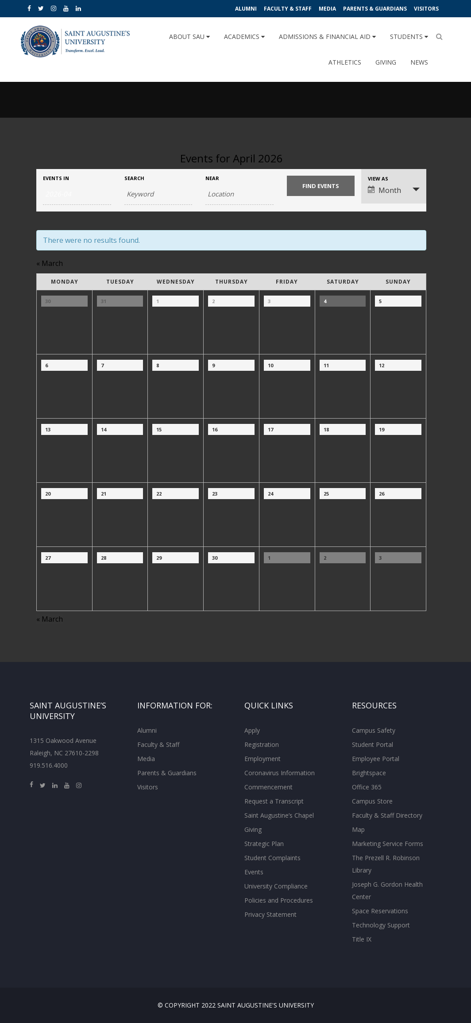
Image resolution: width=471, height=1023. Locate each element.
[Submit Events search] (321, 186)
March (49, 263)
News (419, 62)
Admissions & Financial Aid (327, 36)
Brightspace (369, 773)
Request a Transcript (274, 801)
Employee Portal (375, 758)
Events (253, 872)
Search (134, 178)
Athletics (344, 62)
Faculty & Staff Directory (387, 815)
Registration (261, 744)
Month (384, 190)
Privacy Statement (270, 914)
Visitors (426, 8)
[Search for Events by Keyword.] (158, 194)
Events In (56, 178)
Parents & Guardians (375, 8)
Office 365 (367, 787)
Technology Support (381, 925)
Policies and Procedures (278, 900)
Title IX (361, 939)
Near (212, 178)
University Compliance (276, 886)
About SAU (189, 36)
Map (358, 829)
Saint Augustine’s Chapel (279, 815)
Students (409, 36)
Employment (262, 758)
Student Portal (372, 744)
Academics (244, 36)
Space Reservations (380, 911)
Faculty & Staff (288, 8)
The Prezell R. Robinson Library (386, 864)
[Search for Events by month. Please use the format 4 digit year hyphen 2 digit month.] (77, 194)
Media (327, 8)
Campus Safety (373, 730)
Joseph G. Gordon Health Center (387, 890)
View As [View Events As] (378, 178)
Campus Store (372, 801)
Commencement (268, 787)
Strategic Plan (264, 843)
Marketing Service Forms (387, 843)
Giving (385, 62)
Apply (252, 730)
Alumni (246, 8)
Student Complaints (272, 858)
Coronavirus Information (279, 773)
